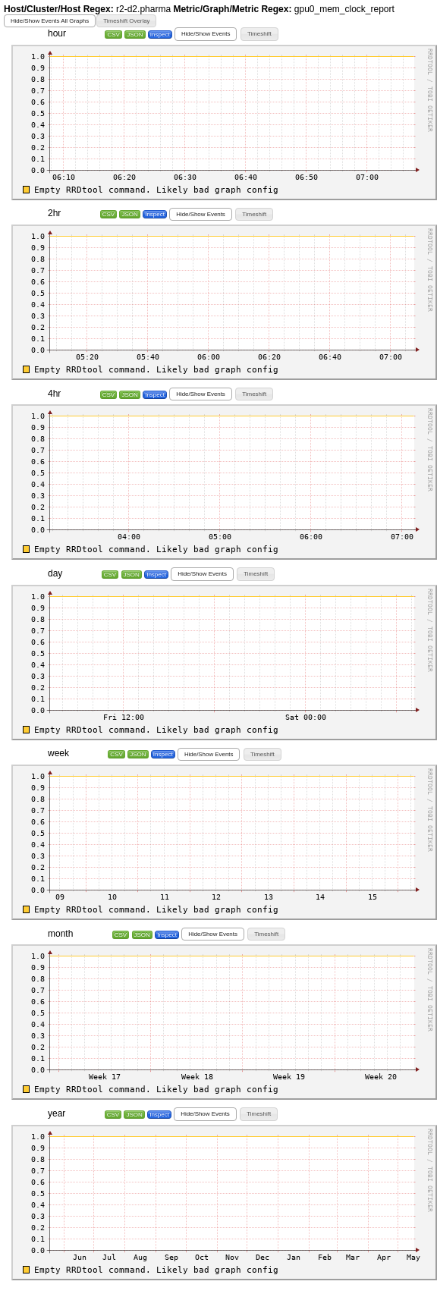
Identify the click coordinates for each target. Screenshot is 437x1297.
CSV (113, 34)
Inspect (160, 34)
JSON (135, 34)
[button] (50, 20)
